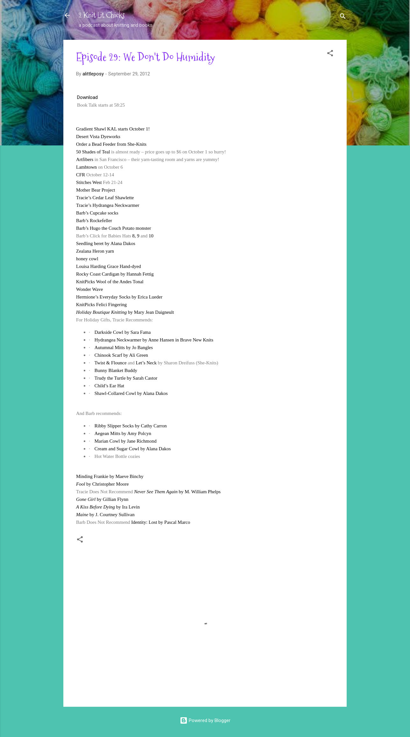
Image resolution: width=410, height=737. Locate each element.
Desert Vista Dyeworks (98, 136)
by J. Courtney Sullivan (105, 514)
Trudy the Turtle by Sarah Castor (126, 378)
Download (87, 97)
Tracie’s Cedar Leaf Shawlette (105, 197)
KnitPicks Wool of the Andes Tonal (110, 281)
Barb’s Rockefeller (94, 220)
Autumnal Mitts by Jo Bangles (124, 347)
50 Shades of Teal (93, 151)
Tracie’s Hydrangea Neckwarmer (107, 205)
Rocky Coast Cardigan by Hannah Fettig (115, 274)
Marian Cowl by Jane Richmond (126, 441)
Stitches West (89, 182)
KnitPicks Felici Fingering (101, 304)
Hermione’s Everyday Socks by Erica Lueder (119, 296)
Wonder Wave (89, 289)
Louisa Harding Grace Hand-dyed (108, 266)
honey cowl (87, 258)
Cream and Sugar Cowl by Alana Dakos (133, 448)
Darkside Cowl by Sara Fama (123, 332)
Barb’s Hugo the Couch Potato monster (113, 228)
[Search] (343, 17)
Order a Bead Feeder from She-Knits (111, 144)
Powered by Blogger (205, 720)
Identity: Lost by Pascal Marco (160, 522)
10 (151, 235)
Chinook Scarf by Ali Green (121, 355)
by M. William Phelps (177, 491)
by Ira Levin (108, 506)
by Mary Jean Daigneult (125, 312)
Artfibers (84, 159)
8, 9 (135, 235)
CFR (80, 174)
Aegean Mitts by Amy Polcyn (123, 433)
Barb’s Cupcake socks (97, 212)
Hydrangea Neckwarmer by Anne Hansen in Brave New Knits (154, 339)
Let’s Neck (146, 362)
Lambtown (86, 167)
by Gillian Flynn (102, 499)
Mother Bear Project (95, 190)
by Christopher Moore (102, 484)
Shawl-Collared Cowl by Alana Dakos (131, 393)
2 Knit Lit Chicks (102, 15)
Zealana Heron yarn (95, 251)
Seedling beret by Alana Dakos (105, 243)
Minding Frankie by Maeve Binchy (110, 476)
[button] (330, 54)
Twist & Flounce (111, 362)
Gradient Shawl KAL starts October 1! (113, 128)
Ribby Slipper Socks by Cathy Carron (131, 425)
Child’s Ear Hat (109, 385)
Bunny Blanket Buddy (116, 370)
